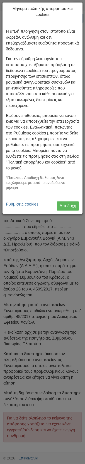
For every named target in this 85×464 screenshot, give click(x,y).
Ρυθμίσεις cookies (22, 204)
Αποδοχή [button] (68, 205)
